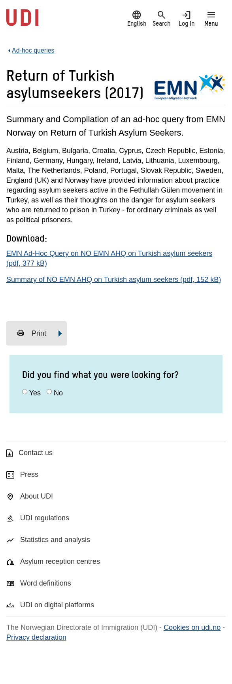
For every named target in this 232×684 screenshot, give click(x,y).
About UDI (36, 496)
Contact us (36, 453)
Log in (186, 18)
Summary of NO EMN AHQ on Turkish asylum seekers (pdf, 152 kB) (113, 279)
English (136, 18)
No (58, 393)
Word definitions (45, 583)
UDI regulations (44, 518)
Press (29, 474)
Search (161, 18)
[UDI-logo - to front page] (22, 22)
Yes (35, 393)
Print (31, 333)
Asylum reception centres (60, 561)
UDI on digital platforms (57, 605)
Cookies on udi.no (192, 627)
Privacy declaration (36, 637)
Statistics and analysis (55, 540)
